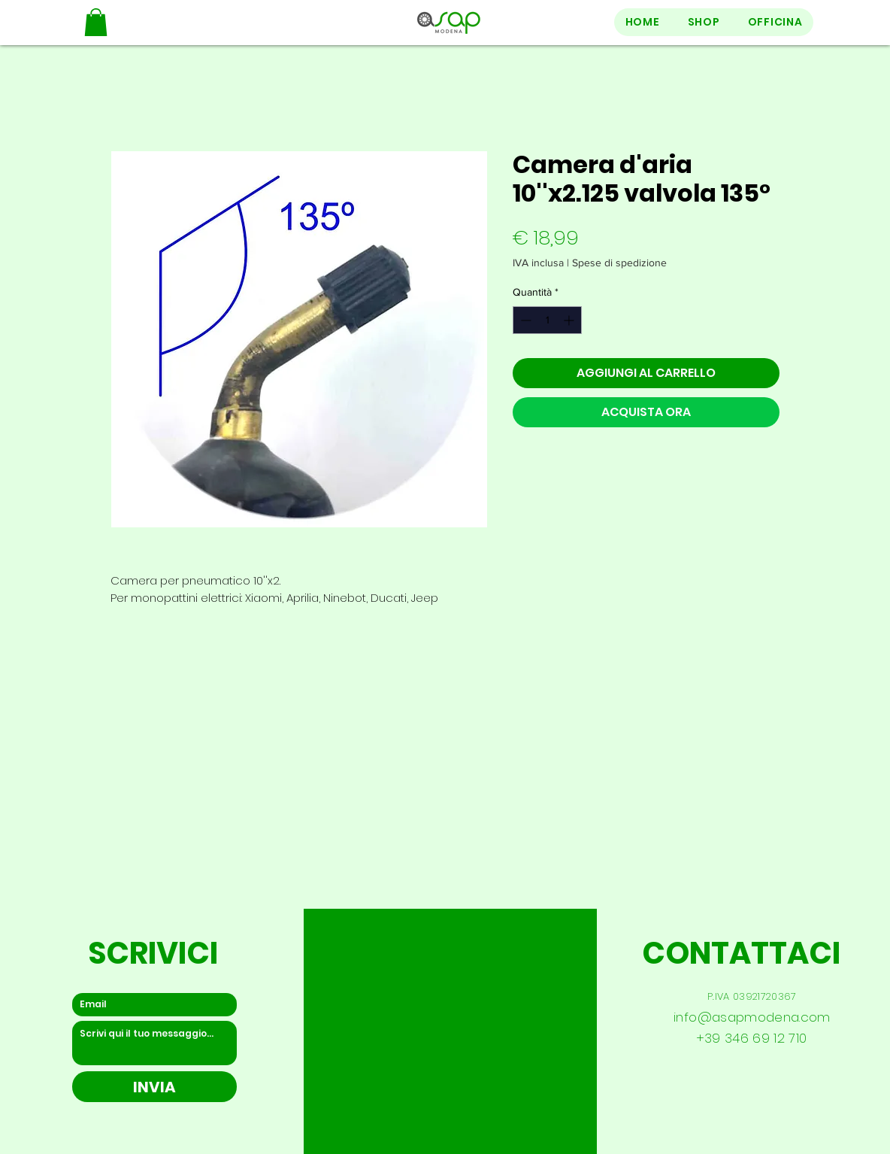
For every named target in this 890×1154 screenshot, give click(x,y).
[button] (95, 22)
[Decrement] (524, 320)
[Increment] (570, 320)
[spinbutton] (547, 320)
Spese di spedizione (619, 263)
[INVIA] (154, 1086)
